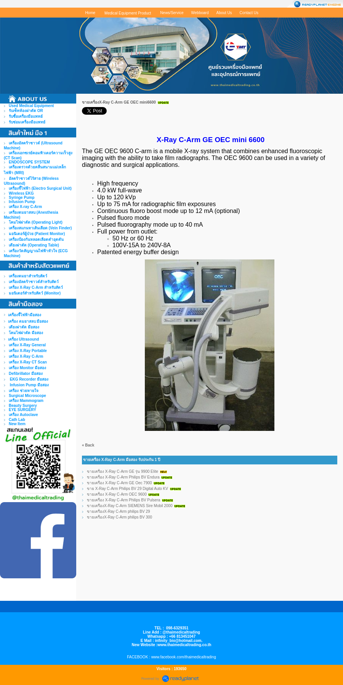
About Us (224, 13)
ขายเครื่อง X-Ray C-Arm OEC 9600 (117, 494)
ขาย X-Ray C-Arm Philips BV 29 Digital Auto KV (127, 489)
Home (90, 13)
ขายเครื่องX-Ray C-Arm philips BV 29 (118, 511)
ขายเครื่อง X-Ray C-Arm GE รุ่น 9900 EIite (122, 471)
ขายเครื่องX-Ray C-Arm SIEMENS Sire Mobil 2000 (130, 506)
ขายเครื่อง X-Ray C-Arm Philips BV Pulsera (123, 500)
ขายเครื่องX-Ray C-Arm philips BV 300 (119, 517)
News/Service (171, 13)
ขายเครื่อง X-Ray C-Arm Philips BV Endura (123, 477)
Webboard (200, 13)
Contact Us (249, 13)
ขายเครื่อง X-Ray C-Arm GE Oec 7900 (120, 483)
